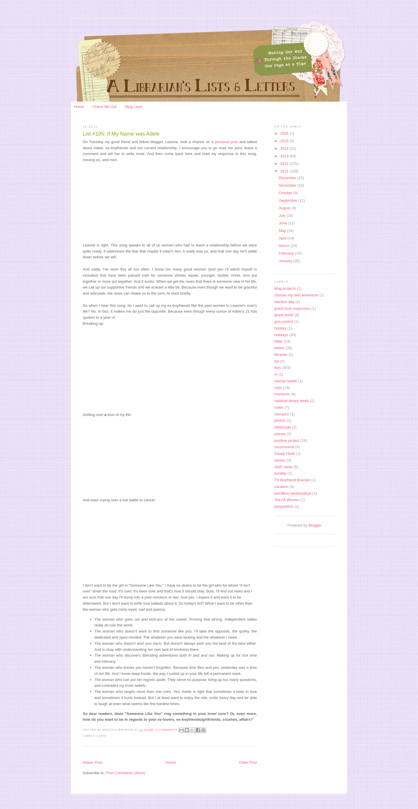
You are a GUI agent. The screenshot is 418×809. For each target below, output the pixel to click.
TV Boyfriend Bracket (292, 480)
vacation (281, 486)
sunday (280, 473)
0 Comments (167, 729)
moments (282, 394)
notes (279, 407)
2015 (285, 141)
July (283, 215)
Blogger (314, 525)
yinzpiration (283, 506)
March (285, 246)
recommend (284, 447)
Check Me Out (105, 106)
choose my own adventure (296, 295)
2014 (285, 148)
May (283, 230)
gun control (283, 321)
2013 (285, 156)
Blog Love (133, 106)
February (287, 253)
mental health (285, 381)
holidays (281, 335)
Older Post (248, 762)
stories (279, 460)
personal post (227, 142)
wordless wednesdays (292, 493)
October (286, 193)
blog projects (285, 288)
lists (102, 735)
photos (280, 420)
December (288, 178)
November (288, 185)
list (276, 361)
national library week (291, 401)
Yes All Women (287, 500)
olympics (281, 414)
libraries (281, 354)
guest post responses (292, 308)
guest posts (284, 315)
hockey (280, 328)
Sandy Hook (284, 453)
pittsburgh (282, 427)
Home (79, 106)
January (286, 261)
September (288, 200)
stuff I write (283, 467)
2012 (285, 163)
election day (284, 302)
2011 (285, 171)
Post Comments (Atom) (125, 773)
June (283, 223)
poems (280, 434)
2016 (285, 133)
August (285, 208)
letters (279, 348)
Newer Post (92, 762)
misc (278, 387)
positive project (287, 440)
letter (278, 341)
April (283, 238)
